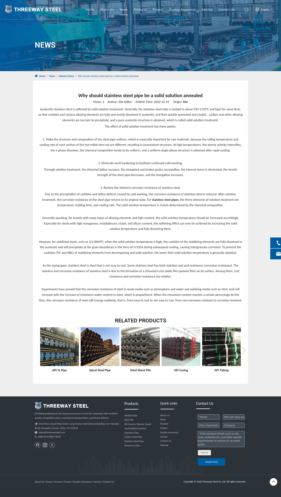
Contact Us (227, 10)
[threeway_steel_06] (62, 406)
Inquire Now (211, 461)
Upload (204, 452)
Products (140, 10)
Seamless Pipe (131, 432)
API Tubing (221, 370)
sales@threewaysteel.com (52, 432)
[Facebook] (38, 445)
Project (158, 10)
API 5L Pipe (59, 370)
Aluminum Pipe (132, 445)
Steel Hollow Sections (135, 428)
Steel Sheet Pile (140, 370)
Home (90, 10)
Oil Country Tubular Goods (137, 424)
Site (185, 102)
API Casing (181, 370)
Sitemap (164, 445)
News (124, 10)
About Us (107, 10)
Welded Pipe (130, 415)
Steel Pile (129, 419)
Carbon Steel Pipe (133, 436)
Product (164, 423)
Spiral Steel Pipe (100, 370)
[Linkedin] (45, 445)
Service (207, 10)
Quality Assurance (183, 10)
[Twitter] (52, 445)
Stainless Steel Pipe (134, 441)
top (273, 481)
